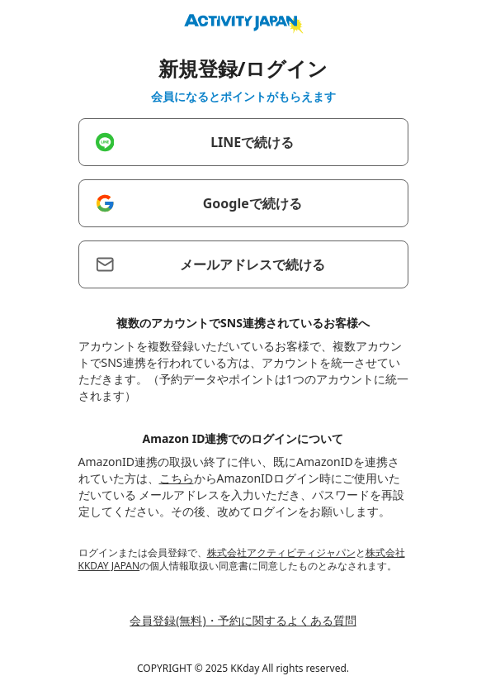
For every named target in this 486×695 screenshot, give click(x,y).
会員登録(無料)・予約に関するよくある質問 (243, 620)
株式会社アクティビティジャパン (281, 552)
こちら (176, 478)
